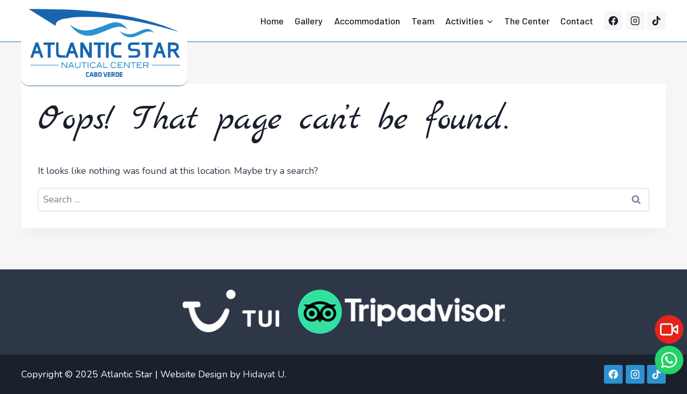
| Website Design (191, 374)
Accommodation (367, 20)
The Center (526, 20)
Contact (576, 20)
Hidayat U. (264, 374)
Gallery (309, 20)
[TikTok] (656, 20)
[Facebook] (613, 20)
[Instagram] (635, 20)
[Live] (669, 329)
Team (422, 20)
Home (272, 20)
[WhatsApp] (669, 360)
